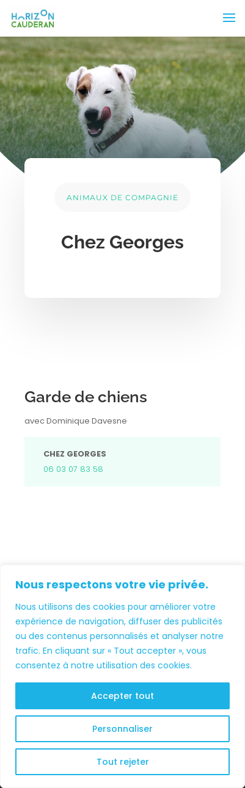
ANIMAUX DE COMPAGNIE (122, 197)
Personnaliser (122, 729)
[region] (122, 676)
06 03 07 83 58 (74, 469)
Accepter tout (122, 696)
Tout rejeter (123, 762)
